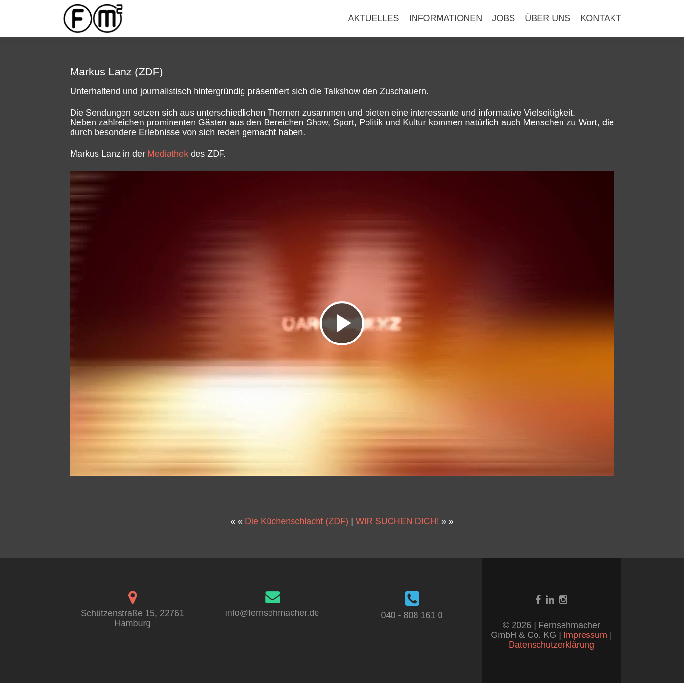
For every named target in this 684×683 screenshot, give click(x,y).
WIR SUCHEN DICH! (397, 521)
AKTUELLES (373, 18)
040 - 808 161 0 (411, 615)
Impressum (586, 635)
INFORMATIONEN (446, 18)
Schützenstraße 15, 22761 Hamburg (132, 618)
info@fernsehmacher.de (272, 613)
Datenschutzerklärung (551, 645)
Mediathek (167, 154)
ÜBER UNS (547, 18)
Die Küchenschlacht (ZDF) (296, 521)
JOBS (503, 18)
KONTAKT (600, 18)
